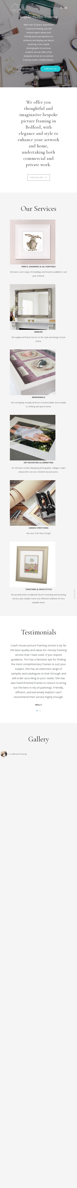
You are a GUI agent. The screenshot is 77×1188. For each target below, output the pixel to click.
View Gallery (38, 177)
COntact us (50, 69)
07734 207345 (45, 1125)
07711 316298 (27, 1125)
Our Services (27, 69)
